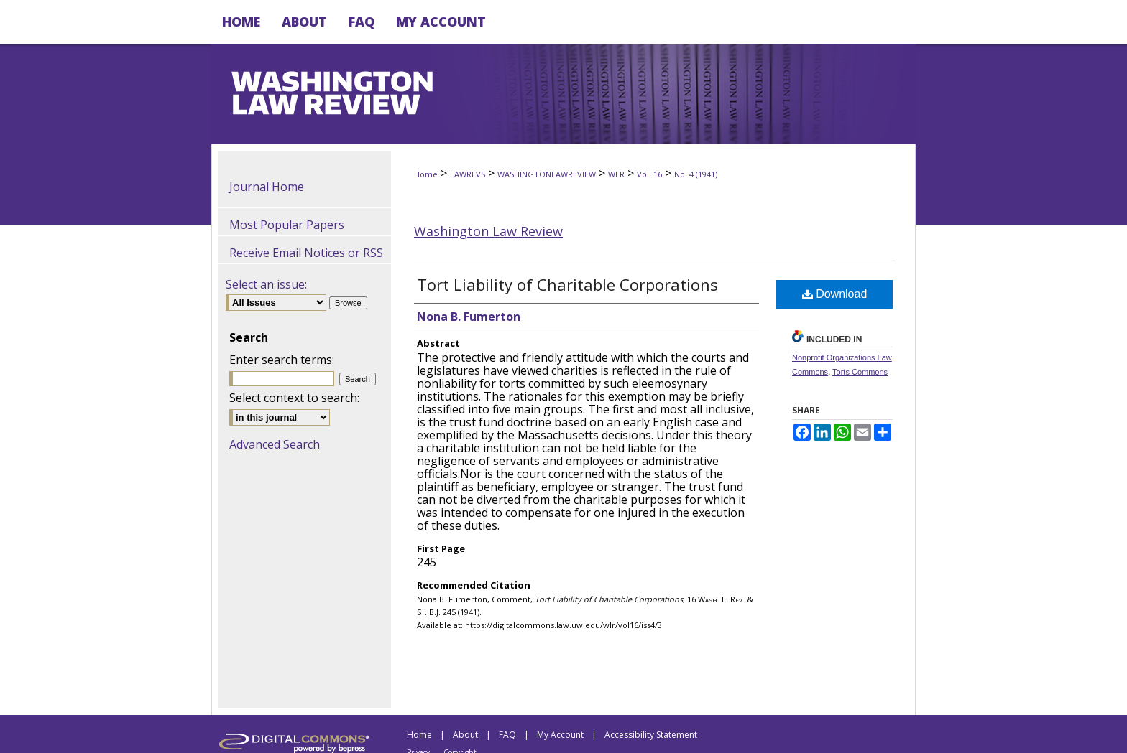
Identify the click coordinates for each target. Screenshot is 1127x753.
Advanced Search (274, 444)
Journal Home (266, 187)
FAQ (507, 735)
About (465, 735)
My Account (560, 735)
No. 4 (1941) (695, 174)
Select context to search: (294, 398)
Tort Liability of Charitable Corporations (567, 284)
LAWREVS (467, 174)
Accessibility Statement (650, 735)
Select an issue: (266, 284)
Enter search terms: (281, 360)
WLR (616, 174)
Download (835, 294)
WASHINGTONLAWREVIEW (546, 174)
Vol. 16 (649, 174)
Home (426, 174)
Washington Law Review (488, 231)
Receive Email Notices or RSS (306, 253)
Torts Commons (860, 372)
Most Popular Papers (286, 225)
